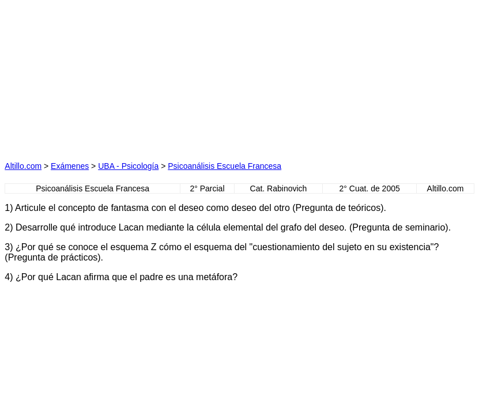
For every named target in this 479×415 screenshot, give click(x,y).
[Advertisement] (129, 77)
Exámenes (70, 166)
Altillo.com (23, 166)
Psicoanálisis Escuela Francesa (224, 166)
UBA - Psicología (128, 166)
